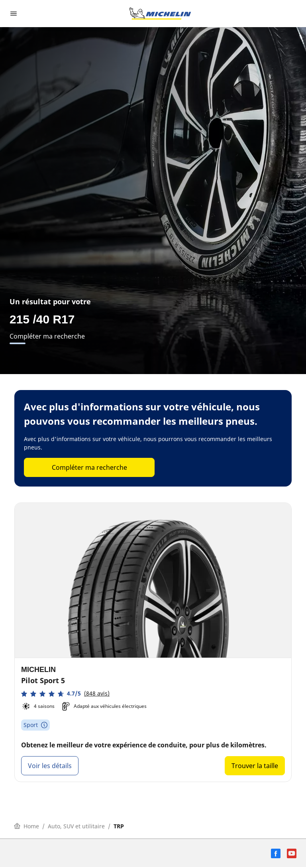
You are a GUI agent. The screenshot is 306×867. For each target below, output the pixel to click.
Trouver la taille (254, 765)
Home (26, 826)
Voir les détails (50, 765)
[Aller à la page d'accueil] (160, 13)
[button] (65, 694)
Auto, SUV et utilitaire (76, 826)
